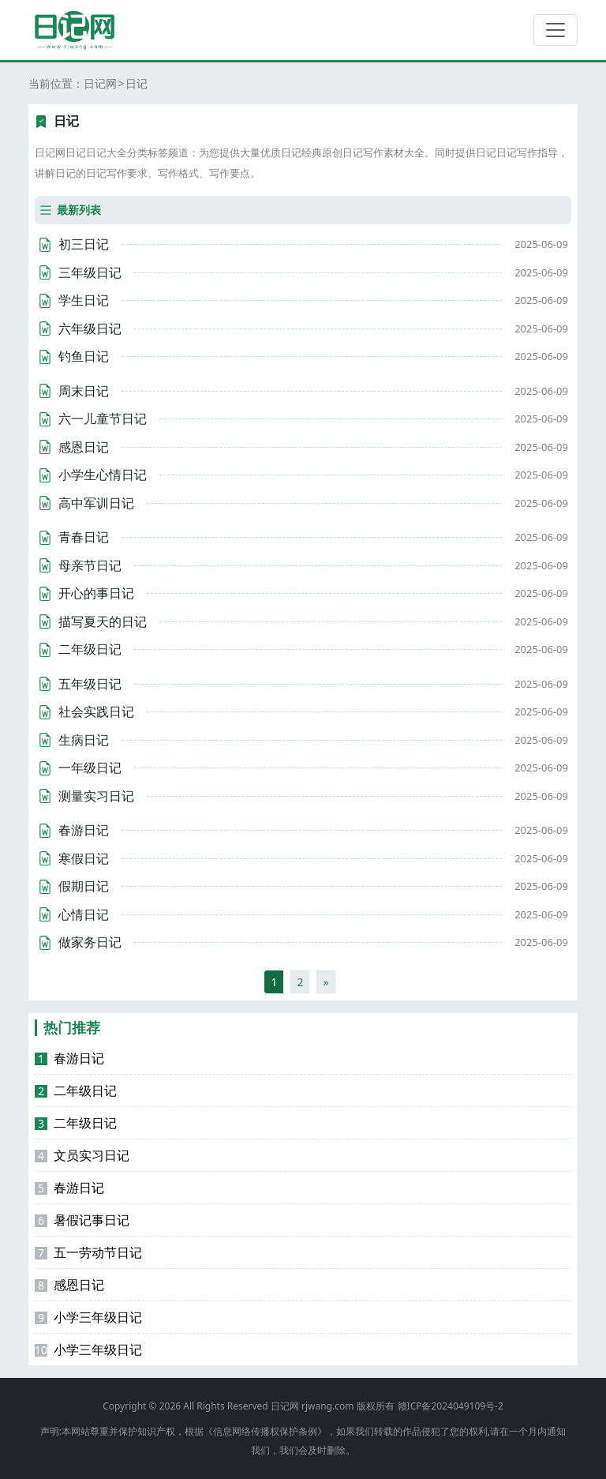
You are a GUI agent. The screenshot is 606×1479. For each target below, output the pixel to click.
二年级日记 (76, 1090)
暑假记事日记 (82, 1220)
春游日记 (69, 1058)
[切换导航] (555, 30)
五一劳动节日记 (88, 1252)
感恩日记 (69, 1284)
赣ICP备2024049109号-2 (450, 1406)
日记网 (100, 83)
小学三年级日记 (88, 1317)
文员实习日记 (82, 1155)
